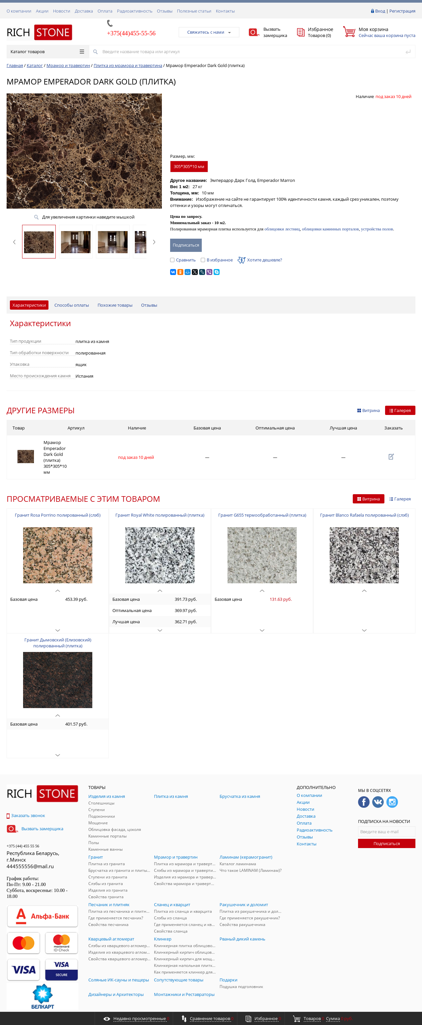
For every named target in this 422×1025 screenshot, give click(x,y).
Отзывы (164, 11)
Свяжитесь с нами (209, 32)
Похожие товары (115, 305)
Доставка (84, 11)
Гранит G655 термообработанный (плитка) (262, 494)
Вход (380, 11)
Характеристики (29, 305)
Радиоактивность (134, 11)
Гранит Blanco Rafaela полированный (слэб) (364, 494)
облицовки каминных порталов (330, 228)
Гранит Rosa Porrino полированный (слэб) (58, 494)
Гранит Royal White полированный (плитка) (159, 494)
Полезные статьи (194, 11)
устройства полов (377, 228)
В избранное (217, 260)
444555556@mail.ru (30, 845)
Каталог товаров (47, 51)
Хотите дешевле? (260, 260)
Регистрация (402, 11)
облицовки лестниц (282, 228)
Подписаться (387, 822)
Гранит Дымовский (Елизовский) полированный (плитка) (57, 622)
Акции (42, 11)
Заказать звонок (26, 794)
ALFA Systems (403, 1006)
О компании (19, 11)
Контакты (225, 11)
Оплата (105, 11)
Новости (61, 11)
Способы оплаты (71, 305)
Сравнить (183, 260)
